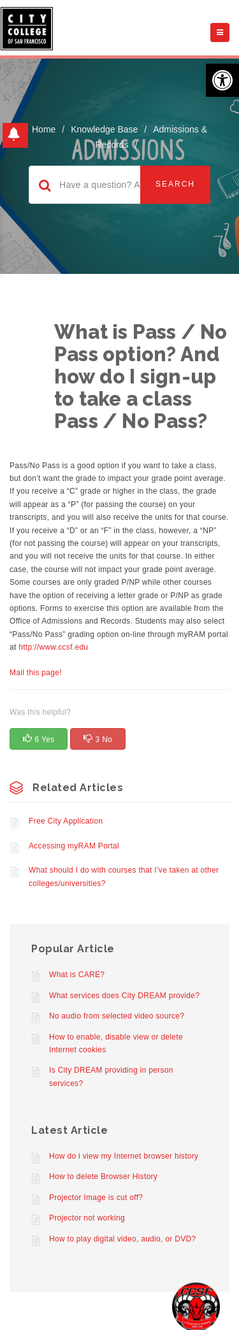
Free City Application (66, 821)
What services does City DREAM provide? (124, 995)
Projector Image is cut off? (96, 1197)
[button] (222, 80)
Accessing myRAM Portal (74, 845)
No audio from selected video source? (116, 1016)
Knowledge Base (104, 129)
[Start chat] (196, 1306)
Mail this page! (36, 672)
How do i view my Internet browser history (123, 1156)
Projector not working (87, 1217)
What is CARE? (77, 974)
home (43, 129)
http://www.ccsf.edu (53, 647)
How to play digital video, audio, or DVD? (122, 1238)
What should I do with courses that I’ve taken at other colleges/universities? (124, 876)
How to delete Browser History (103, 1176)
